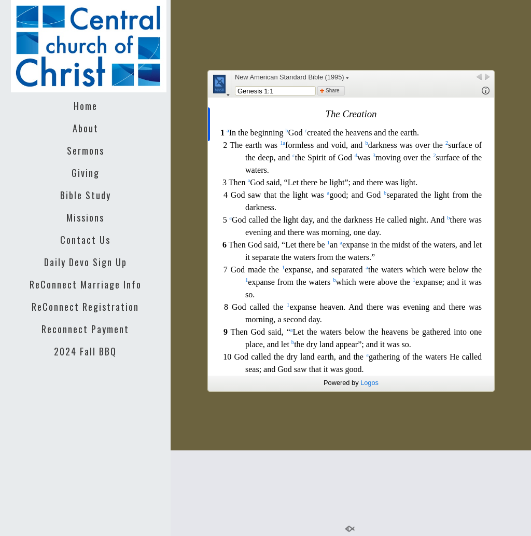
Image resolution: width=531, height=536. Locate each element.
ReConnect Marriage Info (86, 284)
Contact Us (85, 239)
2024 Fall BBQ (85, 351)
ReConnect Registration (85, 306)
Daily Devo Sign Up (85, 262)
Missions (85, 217)
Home (85, 106)
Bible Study (85, 195)
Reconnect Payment (85, 329)
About (86, 128)
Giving (86, 173)
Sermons (85, 150)
